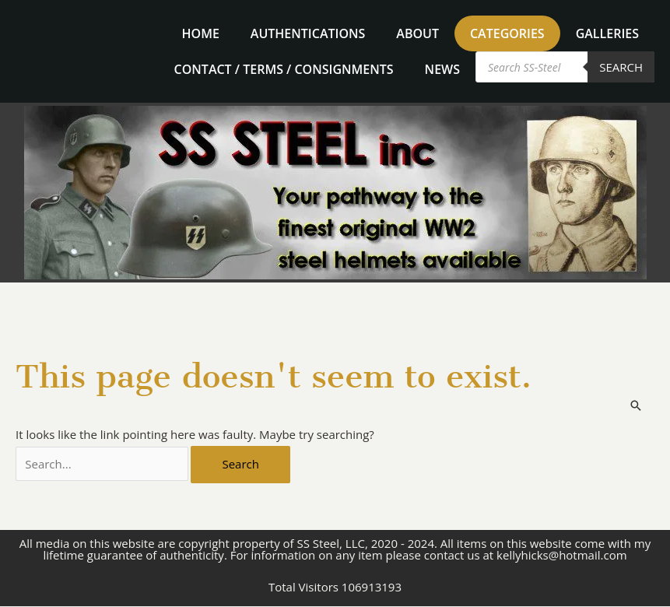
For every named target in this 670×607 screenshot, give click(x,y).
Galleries (607, 33)
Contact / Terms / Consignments (284, 69)
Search (621, 67)
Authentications (308, 33)
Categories (507, 33)
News (442, 69)
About (417, 33)
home (200, 33)
